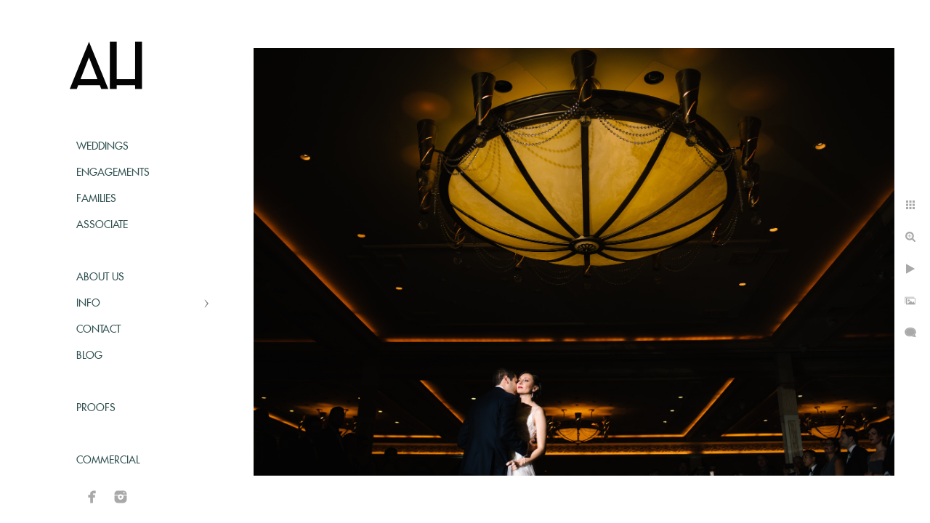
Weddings (102, 147)
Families (96, 199)
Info (88, 303)
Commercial (108, 460)
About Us (100, 277)
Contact (98, 330)
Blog (89, 356)
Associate (102, 225)
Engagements (113, 173)
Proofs (96, 408)
